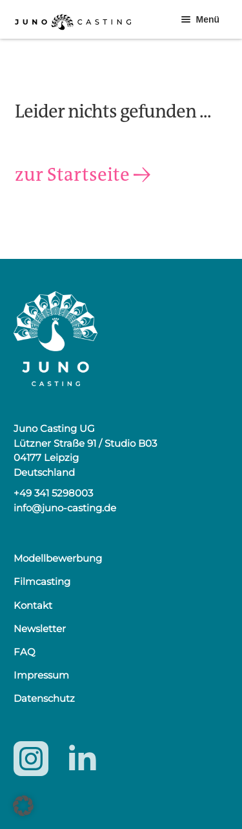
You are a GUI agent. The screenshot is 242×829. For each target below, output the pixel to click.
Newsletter (40, 628)
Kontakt (33, 605)
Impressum (41, 675)
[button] (23, 806)
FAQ (24, 652)
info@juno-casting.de (65, 508)
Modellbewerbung (58, 558)
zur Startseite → (82, 175)
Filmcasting (42, 581)
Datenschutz (44, 698)
